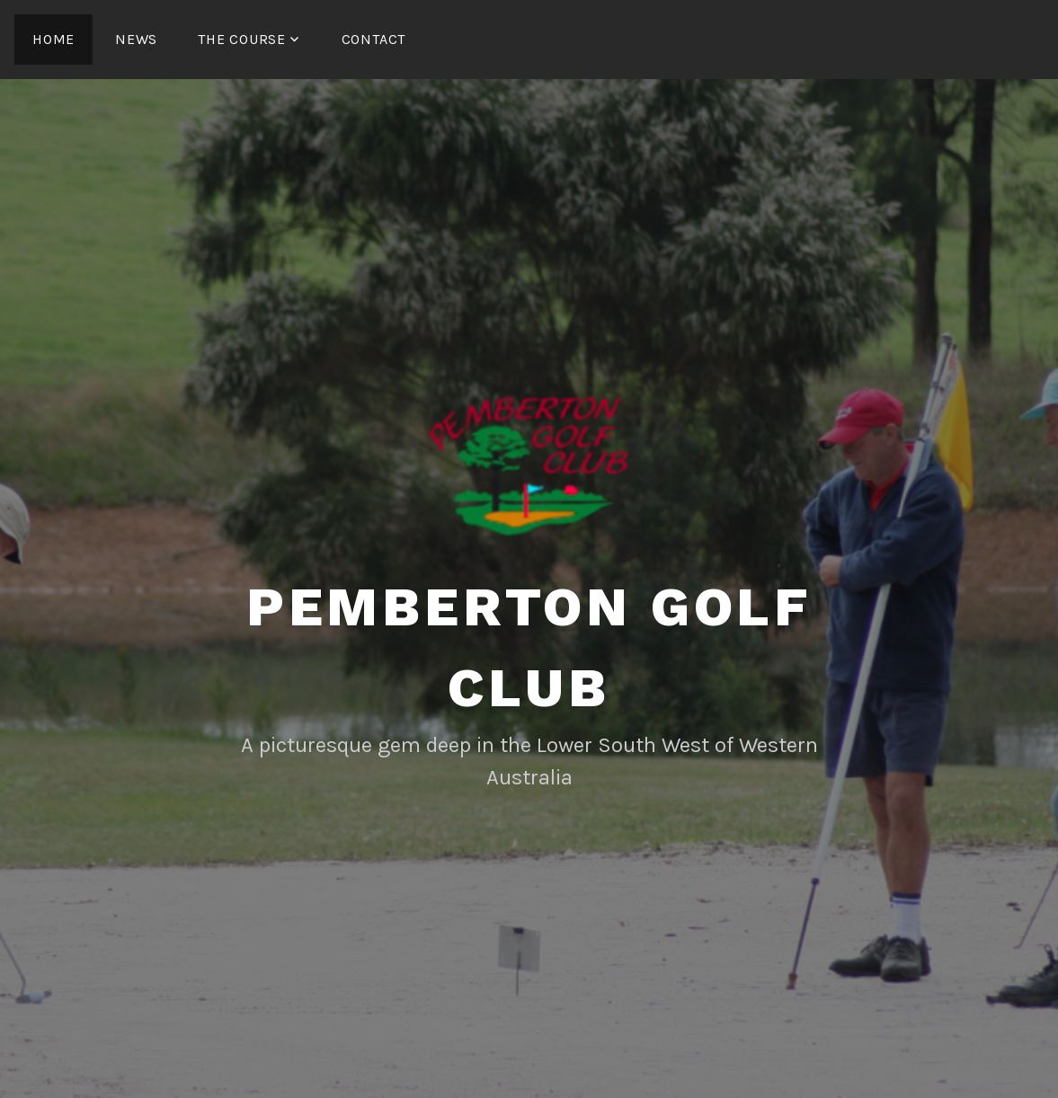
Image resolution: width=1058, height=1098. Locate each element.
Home (53, 39)
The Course (242, 39)
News (136, 39)
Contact (374, 39)
